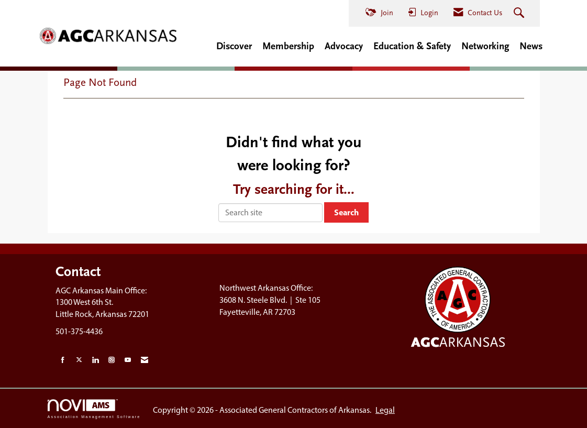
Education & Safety (412, 46)
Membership (288, 46)
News (530, 46)
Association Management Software (94, 409)
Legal (385, 410)
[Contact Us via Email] (144, 360)
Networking (485, 46)
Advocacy (344, 46)
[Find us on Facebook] (63, 360)
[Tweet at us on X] (79, 360)
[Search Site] (520, 13)
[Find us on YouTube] (127, 360)
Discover (234, 46)
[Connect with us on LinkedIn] (95, 360)
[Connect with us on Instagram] (111, 360)
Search (346, 212)
